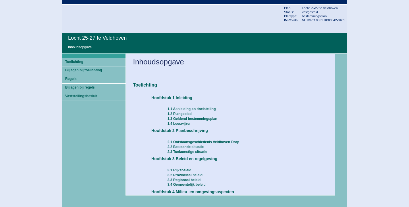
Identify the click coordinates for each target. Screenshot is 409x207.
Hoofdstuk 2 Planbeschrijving (179, 130)
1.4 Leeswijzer (179, 124)
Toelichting (74, 62)
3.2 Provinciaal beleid (184, 175)
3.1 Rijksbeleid (179, 170)
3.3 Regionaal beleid (183, 180)
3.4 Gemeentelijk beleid (186, 185)
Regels (70, 79)
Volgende (341, 89)
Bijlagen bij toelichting (83, 70)
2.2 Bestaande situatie (185, 147)
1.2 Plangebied (179, 114)
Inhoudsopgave (80, 47)
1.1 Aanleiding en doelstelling (191, 109)
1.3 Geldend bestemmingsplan (192, 119)
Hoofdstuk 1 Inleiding (171, 97)
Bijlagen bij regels (80, 87)
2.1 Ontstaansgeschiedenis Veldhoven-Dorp (203, 142)
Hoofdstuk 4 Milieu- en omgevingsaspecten (192, 191)
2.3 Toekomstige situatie (187, 152)
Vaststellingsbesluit (81, 96)
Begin (341, 72)
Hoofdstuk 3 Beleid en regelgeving (184, 158)
